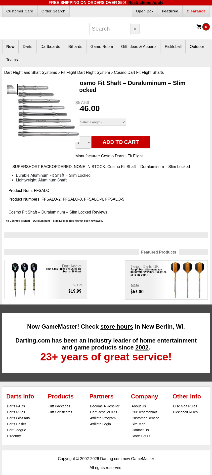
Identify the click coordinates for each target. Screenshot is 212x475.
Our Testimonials (144, 404)
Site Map (138, 416)
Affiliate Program (103, 410)
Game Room (101, 46)
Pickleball (173, 46)
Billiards (75, 46)
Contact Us (140, 422)
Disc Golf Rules (185, 398)
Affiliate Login (100, 416)
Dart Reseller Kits (103, 404)
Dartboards (50, 46)
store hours (116, 318)
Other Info (186, 388)
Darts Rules (16, 404)
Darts (27, 46)
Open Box (145, 11)
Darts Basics (17, 416)
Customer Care (19, 11)
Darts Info (20, 388)
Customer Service (145, 410)
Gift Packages (59, 398)
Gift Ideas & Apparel (139, 46)
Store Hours (140, 428)
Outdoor (197, 46)
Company (144, 388)
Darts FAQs (16, 398)
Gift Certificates (60, 404)
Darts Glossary (18, 410)
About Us (138, 398)
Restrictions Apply (145, 2)
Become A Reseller (104, 398)
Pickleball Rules (185, 404)
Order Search (53, 11)
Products (61, 388)
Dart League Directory (16, 425)
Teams (12, 60)
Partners (101, 388)
